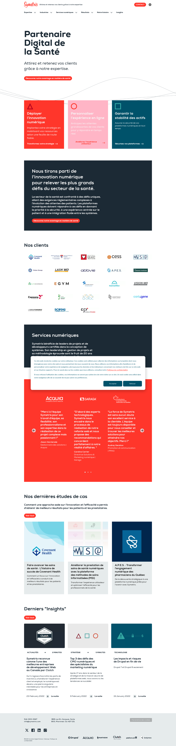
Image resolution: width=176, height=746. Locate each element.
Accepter (112, 384)
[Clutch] (117, 737)
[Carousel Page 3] (90, 472)
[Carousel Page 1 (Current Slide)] (85, 472)
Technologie (120, 652)
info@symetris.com (32, 721)
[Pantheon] (102, 737)
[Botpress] (146, 737)
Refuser (132, 384)
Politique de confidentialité (117, 370)
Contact (140, 5)
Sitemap (46, 739)
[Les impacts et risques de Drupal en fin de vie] (131, 636)
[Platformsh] (131, 737)
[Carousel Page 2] (88, 472)
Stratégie (75, 652)
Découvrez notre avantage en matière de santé (48, 78)
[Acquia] (88, 737)
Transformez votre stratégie (42, 144)
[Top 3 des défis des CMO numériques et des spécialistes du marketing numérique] (88, 636)
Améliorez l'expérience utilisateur (90, 143)
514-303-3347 (30, 719)
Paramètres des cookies (141, 720)
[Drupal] (73, 737)
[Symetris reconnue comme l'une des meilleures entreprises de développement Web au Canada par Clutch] (44, 636)
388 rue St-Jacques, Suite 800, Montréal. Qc (63, 720)
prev (34, 430)
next (142, 430)
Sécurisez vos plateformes (129, 144)
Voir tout (30, 515)
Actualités (32, 652)
